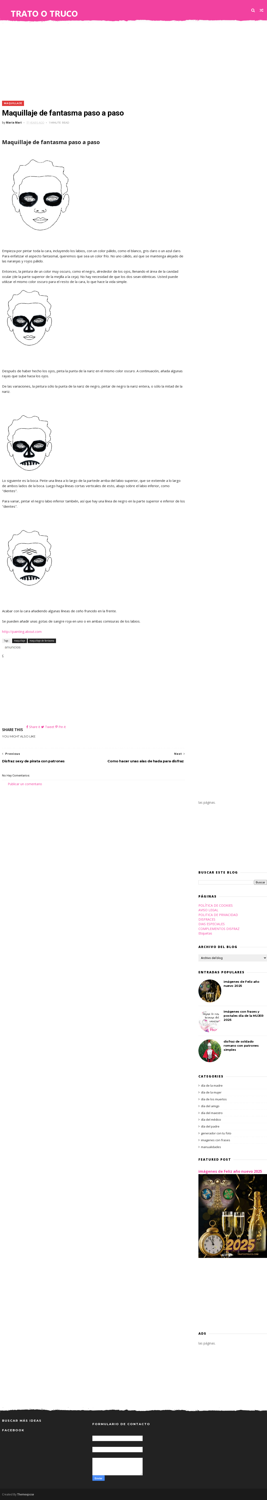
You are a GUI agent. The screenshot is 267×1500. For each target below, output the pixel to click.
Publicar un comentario (25, 784)
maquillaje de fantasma (41, 640)
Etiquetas (205, 933)
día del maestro (212, 1113)
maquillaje (13, 103)
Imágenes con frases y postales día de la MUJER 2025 (243, 1016)
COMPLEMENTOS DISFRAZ (219, 929)
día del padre (210, 1126)
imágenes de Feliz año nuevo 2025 (230, 1171)
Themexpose (25, 1494)
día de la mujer (211, 1092)
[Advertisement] (133, 59)
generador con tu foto (216, 1133)
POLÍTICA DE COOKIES (215, 905)
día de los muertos (214, 1099)
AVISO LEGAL (208, 910)
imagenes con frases (215, 1140)
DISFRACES (206, 919)
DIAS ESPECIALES (211, 924)
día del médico (211, 1119)
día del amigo (210, 1106)
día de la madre (212, 1085)
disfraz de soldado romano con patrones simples (241, 1045)
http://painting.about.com (22, 631)
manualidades (211, 1147)
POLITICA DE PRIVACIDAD (218, 915)
